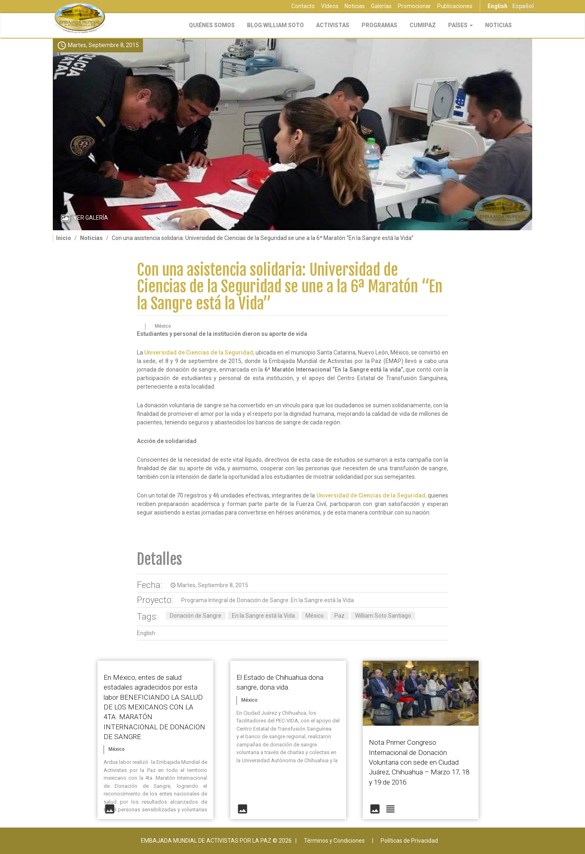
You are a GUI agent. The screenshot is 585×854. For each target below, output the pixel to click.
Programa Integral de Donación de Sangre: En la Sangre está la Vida (267, 600)
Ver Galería (91, 217)
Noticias (354, 6)
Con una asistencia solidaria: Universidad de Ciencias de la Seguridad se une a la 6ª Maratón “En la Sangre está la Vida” (289, 286)
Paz (339, 615)
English (497, 6)
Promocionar (414, 6)
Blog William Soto (275, 25)
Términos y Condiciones (334, 840)
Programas (379, 25)
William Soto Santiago (383, 615)
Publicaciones (454, 6)
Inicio (63, 238)
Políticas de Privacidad (409, 840)
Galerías (381, 6)
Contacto (303, 6)
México (315, 615)
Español (523, 6)
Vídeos (329, 6)
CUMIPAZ (423, 25)
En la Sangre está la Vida (263, 615)
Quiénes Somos (212, 25)
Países (460, 25)
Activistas (332, 25)
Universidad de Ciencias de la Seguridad (198, 352)
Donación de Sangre (195, 615)
